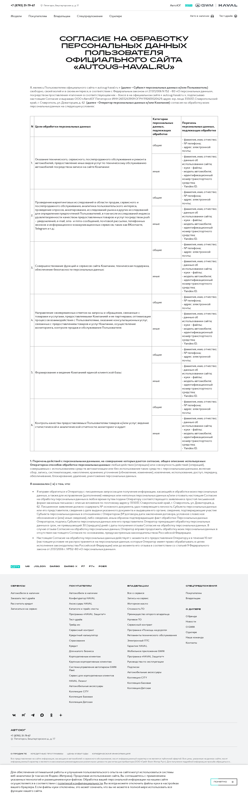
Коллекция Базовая (81, 696)
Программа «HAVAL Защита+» (87, 614)
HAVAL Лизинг (78, 681)
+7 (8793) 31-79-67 (21, 735)
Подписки (133, 667)
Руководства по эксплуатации (145, 661)
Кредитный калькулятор (83, 635)
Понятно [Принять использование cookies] (223, 781)
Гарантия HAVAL (137, 646)
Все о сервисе (135, 593)
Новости (191, 621)
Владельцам (61, 16)
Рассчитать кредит (22, 603)
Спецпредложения (89, 16)
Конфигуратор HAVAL (82, 598)
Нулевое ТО (134, 619)
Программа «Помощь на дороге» (147, 630)
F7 (83, 566)
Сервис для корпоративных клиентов (91, 675)
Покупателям (37, 16)
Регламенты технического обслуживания (152, 635)
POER (103, 566)
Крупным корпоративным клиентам (90, 661)
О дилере (115, 16)
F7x (92, 566)
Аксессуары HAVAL (80, 603)
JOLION (40, 566)
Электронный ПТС (138, 640)
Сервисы (18, 586)
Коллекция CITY (79, 691)
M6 (27, 566)
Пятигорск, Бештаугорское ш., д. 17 (33, 738)
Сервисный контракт (81, 630)
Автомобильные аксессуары (86, 686)
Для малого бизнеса (81, 651)
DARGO (55, 566)
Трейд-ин (74, 624)
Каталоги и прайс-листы (84, 608)
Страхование (77, 640)
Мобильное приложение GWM (146, 651)
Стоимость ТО (135, 608)
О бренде (191, 616)
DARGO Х (70, 566)
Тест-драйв (75, 619)
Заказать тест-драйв (23, 598)
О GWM (190, 627)
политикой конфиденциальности (80, 783)
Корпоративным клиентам (85, 656)
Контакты (191, 642)
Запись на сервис (138, 598)
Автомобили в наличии (25, 593)
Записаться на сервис (24, 608)
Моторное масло (137, 603)
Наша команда (194, 637)
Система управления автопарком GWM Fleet (92, 669)
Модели (16, 16)
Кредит (73, 646)
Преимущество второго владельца (148, 614)
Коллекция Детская (80, 702)
